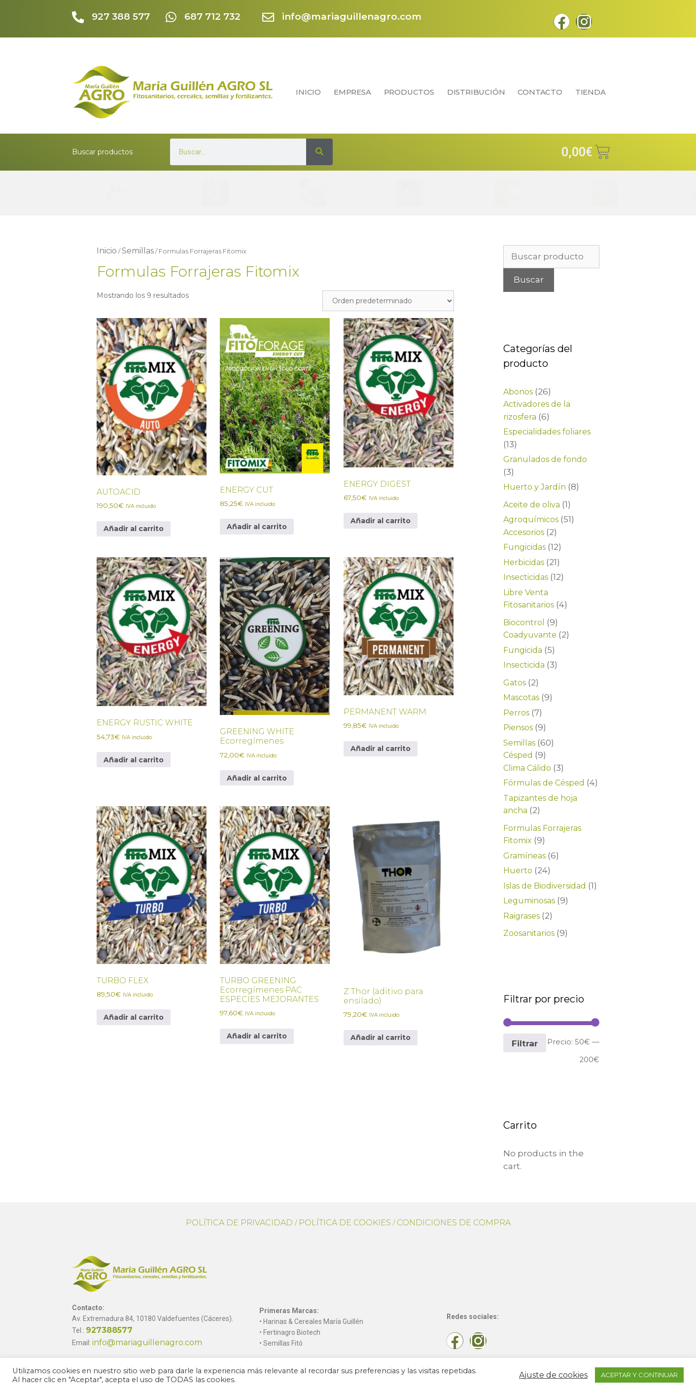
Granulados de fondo (545, 459)
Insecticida (524, 665)
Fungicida (522, 650)
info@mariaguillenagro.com (352, 16)
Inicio (107, 250)
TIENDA (593, 92)
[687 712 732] (171, 18)
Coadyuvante (530, 635)
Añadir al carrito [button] (134, 528)
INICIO (308, 92)
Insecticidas (525, 577)
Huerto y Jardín (534, 487)
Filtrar (525, 1043)
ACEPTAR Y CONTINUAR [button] (639, 1375)
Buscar (529, 280)
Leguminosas (529, 900)
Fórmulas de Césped (544, 782)
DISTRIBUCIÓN (476, 92)
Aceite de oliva (531, 504)
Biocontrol (524, 622)
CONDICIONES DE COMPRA (454, 1222)
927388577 (109, 1330)
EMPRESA (352, 92)
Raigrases (521, 916)
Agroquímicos (530, 519)
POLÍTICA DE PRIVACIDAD (239, 1222)
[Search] (319, 152)
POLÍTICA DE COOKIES (345, 1222)
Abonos (518, 391)
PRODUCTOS (409, 92)
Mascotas (521, 697)
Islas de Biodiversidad (544, 886)
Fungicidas (524, 547)
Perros (516, 712)
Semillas (138, 250)
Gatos (514, 682)
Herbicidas (523, 562)
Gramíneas (524, 855)
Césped (518, 755)
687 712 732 (213, 16)
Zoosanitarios (529, 933)
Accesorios (523, 532)
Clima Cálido (527, 768)
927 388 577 (122, 16)
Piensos (518, 727)
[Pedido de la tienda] (388, 300)
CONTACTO (540, 92)
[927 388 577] (78, 18)
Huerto (517, 870)
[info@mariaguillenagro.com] (269, 18)
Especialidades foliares (547, 431)
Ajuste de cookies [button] (553, 1375)
